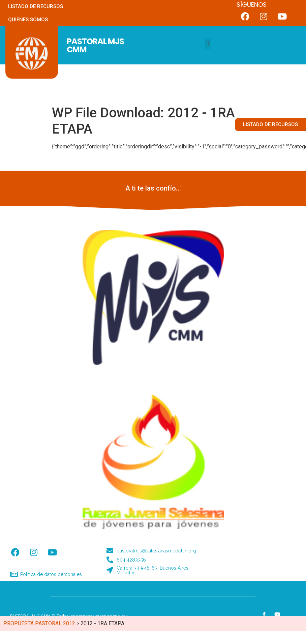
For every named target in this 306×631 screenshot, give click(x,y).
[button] (208, 43)
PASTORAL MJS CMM (95, 45)
